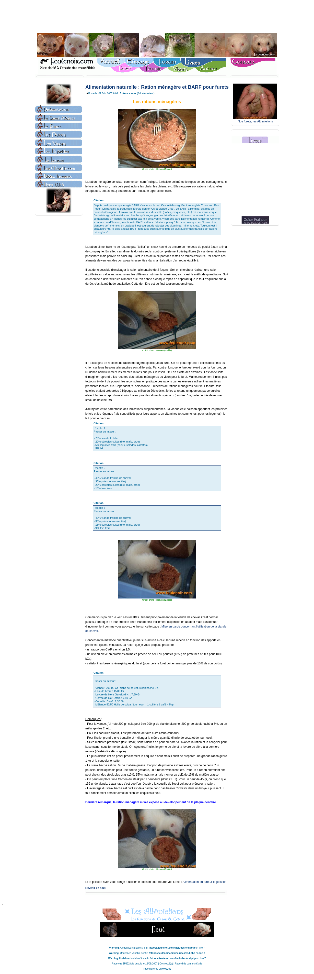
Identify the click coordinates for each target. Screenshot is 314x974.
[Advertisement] (157, 17)
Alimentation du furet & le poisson (204, 882)
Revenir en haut (95, 887)
